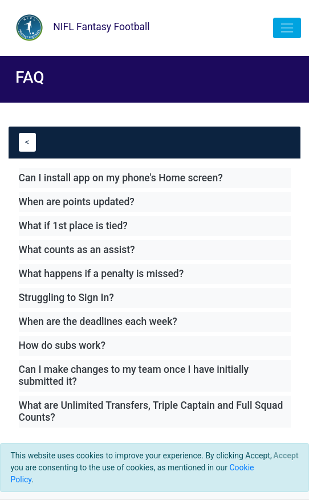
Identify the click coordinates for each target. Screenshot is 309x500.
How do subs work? (62, 345)
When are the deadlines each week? (98, 321)
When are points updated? (77, 202)
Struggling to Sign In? (66, 297)
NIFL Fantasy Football (79, 27)
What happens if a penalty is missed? (101, 273)
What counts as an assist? (77, 249)
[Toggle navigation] (287, 28)
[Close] (285, 456)
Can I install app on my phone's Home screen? (121, 178)
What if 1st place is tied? (73, 225)
